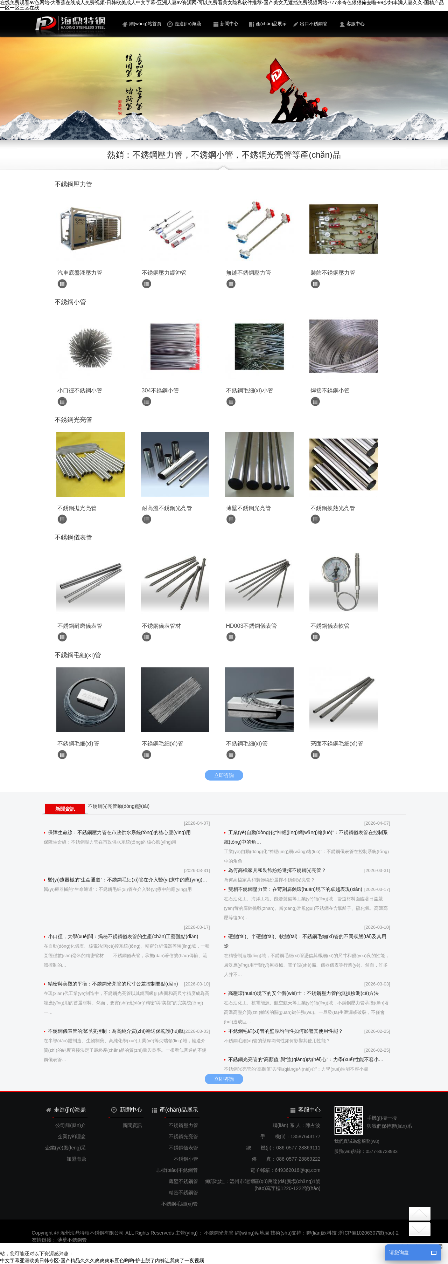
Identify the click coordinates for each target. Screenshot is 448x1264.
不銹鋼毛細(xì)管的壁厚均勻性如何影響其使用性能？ (283, 1031)
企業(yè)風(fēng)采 (65, 1147)
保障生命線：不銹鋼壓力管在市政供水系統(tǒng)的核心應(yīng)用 (117, 832)
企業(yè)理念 (72, 1136)
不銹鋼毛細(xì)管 (179, 1204)
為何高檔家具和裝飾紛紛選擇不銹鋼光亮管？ (275, 870)
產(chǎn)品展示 (268, 24)
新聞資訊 (65, 809)
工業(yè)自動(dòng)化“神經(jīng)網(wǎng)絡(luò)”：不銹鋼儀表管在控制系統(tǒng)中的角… (306, 837)
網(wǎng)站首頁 (141, 24)
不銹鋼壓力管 (183, 1125)
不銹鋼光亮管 (183, 1136)
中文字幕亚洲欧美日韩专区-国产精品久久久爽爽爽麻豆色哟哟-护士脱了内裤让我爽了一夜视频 (102, 1260)
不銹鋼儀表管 (183, 1147)
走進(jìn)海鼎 (184, 24)
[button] (211, 132)
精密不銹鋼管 (183, 1192)
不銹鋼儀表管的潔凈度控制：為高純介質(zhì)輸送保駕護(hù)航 (114, 1031)
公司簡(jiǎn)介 (70, 1125)
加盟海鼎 (76, 1159)
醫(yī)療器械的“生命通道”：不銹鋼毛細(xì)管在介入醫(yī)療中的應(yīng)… (126, 879)
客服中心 (352, 24)
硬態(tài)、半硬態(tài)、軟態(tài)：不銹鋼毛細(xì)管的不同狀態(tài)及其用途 (305, 941)
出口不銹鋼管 (310, 24)
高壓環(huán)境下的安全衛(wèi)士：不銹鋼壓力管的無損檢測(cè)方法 (301, 993)
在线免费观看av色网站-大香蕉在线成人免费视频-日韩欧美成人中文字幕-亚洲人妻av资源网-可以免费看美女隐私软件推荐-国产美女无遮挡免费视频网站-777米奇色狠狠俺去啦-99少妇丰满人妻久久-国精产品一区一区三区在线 (222, 5)
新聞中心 (226, 24)
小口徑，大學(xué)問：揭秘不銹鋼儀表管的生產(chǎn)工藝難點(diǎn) (121, 936)
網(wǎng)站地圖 (252, 1233)
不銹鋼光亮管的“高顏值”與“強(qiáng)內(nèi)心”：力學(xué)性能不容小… (304, 1059)
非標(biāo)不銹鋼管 (177, 1170)
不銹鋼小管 (186, 1159)
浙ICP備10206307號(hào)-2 (368, 1233)
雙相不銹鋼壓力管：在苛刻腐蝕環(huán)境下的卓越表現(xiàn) (293, 889)
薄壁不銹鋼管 (183, 1181)
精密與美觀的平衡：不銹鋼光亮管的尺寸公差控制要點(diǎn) (111, 984)
